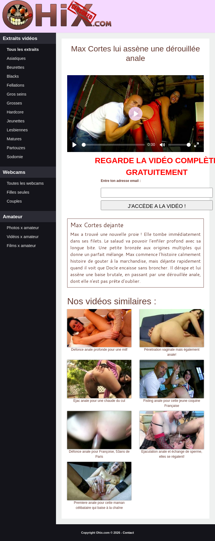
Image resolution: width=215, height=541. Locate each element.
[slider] (113, 145)
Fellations (15, 85)
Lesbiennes (17, 130)
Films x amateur (21, 245)
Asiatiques (16, 58)
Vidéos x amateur (23, 236)
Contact (128, 532)
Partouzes (16, 148)
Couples (14, 201)
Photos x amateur (23, 228)
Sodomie (15, 157)
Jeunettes (16, 121)
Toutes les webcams (25, 183)
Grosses (14, 103)
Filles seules (18, 192)
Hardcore (15, 112)
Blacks (13, 76)
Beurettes (15, 67)
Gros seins (16, 94)
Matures (14, 139)
